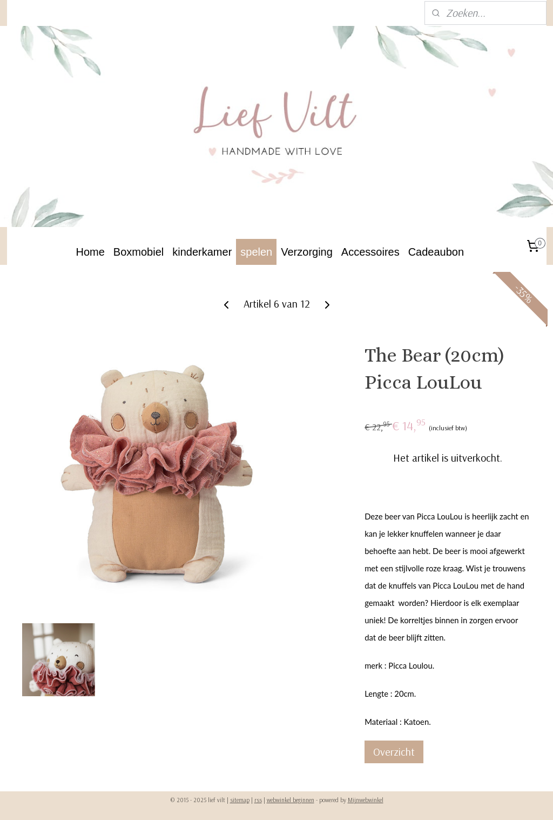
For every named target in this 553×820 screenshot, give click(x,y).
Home (90, 252)
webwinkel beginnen (290, 800)
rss (258, 800)
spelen (256, 252)
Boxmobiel (138, 252)
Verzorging (307, 252)
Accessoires (370, 252)
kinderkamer (202, 252)
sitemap (239, 800)
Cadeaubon (436, 252)
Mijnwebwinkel (365, 800)
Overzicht (394, 752)
